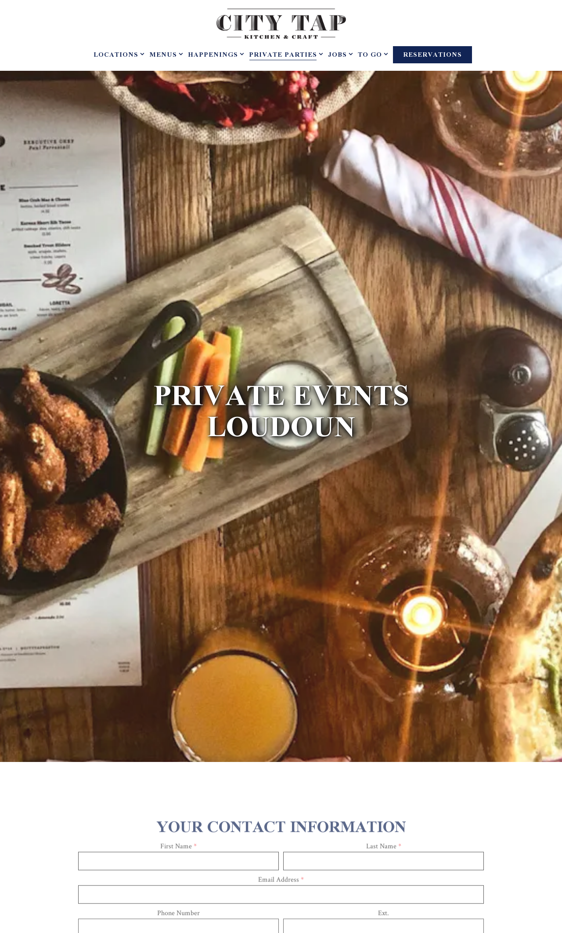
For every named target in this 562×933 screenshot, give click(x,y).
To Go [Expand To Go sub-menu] (371, 55)
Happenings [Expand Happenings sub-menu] (214, 55)
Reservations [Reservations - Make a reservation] (432, 55)
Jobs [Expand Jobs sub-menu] (339, 55)
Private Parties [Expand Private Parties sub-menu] (284, 55)
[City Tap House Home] (281, 23)
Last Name (383, 785)
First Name (178, 785)
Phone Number (178, 851)
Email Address (281, 818)
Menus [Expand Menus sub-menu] (164, 55)
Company (281, 885)
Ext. (383, 851)
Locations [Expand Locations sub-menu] (117, 55)
